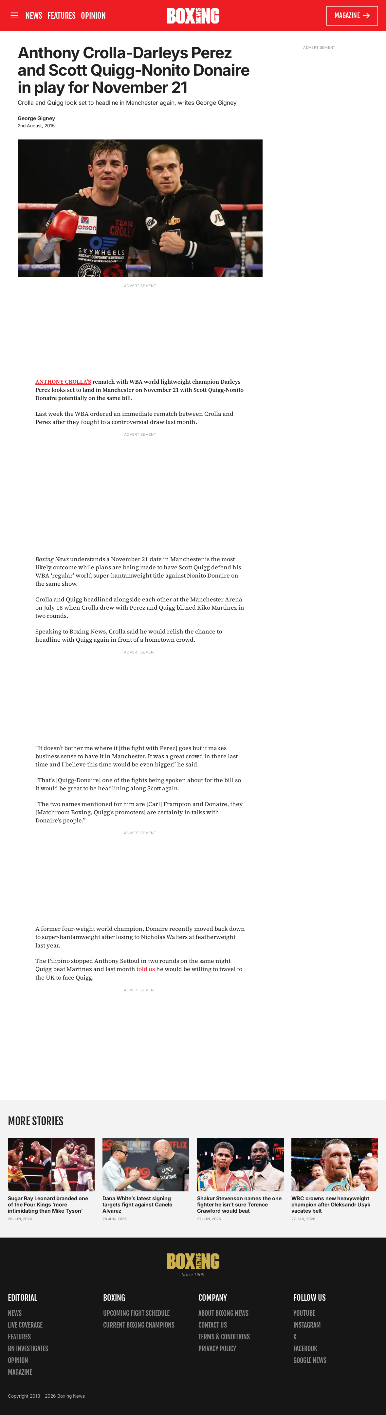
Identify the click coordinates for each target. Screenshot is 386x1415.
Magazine (352, 15)
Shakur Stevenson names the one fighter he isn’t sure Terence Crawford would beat (239, 1204)
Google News (309, 1360)
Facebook (305, 1349)
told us (146, 969)
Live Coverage (25, 1325)
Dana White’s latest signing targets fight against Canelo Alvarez (137, 1204)
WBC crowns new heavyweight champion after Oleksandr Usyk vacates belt (330, 1204)
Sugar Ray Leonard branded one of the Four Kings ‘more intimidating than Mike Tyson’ (48, 1204)
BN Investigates (28, 1349)
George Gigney (36, 118)
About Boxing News (223, 1313)
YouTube (304, 1313)
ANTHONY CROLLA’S (63, 381)
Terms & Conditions (224, 1337)
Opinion (93, 16)
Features (61, 16)
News (34, 16)
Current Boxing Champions (139, 1325)
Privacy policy (217, 1349)
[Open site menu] (14, 15)
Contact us (212, 1325)
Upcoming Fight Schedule (136, 1313)
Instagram (307, 1325)
